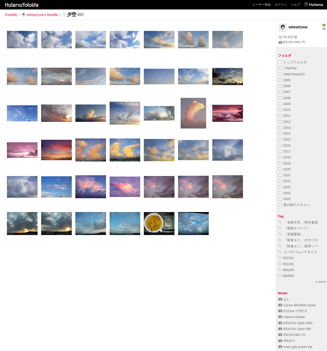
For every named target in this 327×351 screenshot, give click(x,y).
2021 (284, 175)
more (320, 282)
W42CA (286, 341)
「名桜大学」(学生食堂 (298, 222)
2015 (284, 139)
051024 (286, 258)
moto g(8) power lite (295, 347)
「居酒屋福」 (291, 234)
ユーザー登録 (261, 4)
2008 (284, 98)
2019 (284, 163)
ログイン (281, 4)
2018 (284, 157)
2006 (284, 86)
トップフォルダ (292, 62)
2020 (284, 169)
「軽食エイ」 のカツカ (298, 240)
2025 (284, 199)
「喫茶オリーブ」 (294, 228)
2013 (284, 128)
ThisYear (287, 68)
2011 (284, 116)
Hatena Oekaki (291, 317)
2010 (284, 110)
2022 (284, 181)
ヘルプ (295, 4)
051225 (286, 264)
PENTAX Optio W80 (295, 323)
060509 (286, 276)
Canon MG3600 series (297, 305)
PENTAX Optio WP (294, 329)
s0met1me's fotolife (39, 15)
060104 (286, 270)
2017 (284, 151)
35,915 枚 (288, 37)
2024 (284, 193)
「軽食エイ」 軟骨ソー (298, 246)
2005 (284, 80)
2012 (284, 122)
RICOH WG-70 (292, 42)
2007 (284, 92)
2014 (284, 133)
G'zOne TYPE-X (292, 311)
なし (284, 299)
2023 (284, 187)
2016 (284, 145)
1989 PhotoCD (291, 74)
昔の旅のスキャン (294, 205)
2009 (284, 104)
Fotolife (11, 15)
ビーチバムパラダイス (297, 252)
